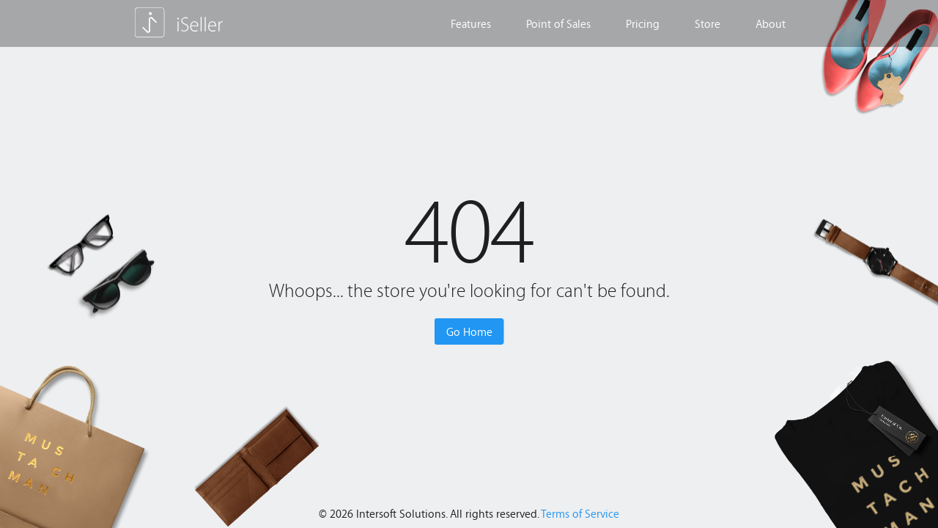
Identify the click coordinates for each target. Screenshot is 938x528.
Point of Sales (558, 23)
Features (471, 23)
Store (707, 23)
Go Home (469, 331)
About (771, 23)
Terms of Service (580, 513)
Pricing (643, 23)
